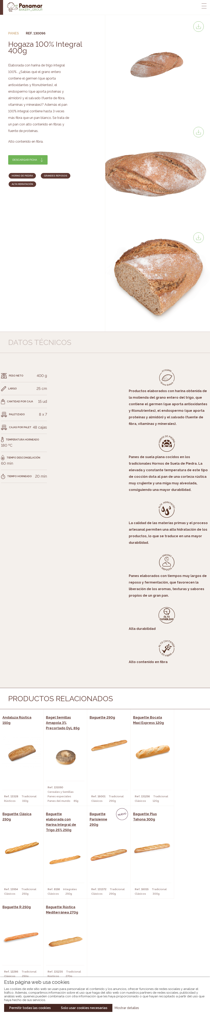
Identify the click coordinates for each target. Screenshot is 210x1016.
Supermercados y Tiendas (60, 960)
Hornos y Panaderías (57, 954)
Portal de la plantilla (174, 957)
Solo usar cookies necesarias (84, 1008)
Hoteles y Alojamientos (59, 966)
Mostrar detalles (126, 1008)
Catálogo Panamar (103, 954)
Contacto (21, 960)
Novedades (96, 948)
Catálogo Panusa (101, 966)
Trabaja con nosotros (175, 944)
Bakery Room (23, 954)
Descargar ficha (25, 159)
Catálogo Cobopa (102, 960)
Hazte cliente (24, 966)
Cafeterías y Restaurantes (61, 948)
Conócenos (22, 948)
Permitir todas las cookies (30, 1008)
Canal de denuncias (174, 970)
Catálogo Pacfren (102, 972)
